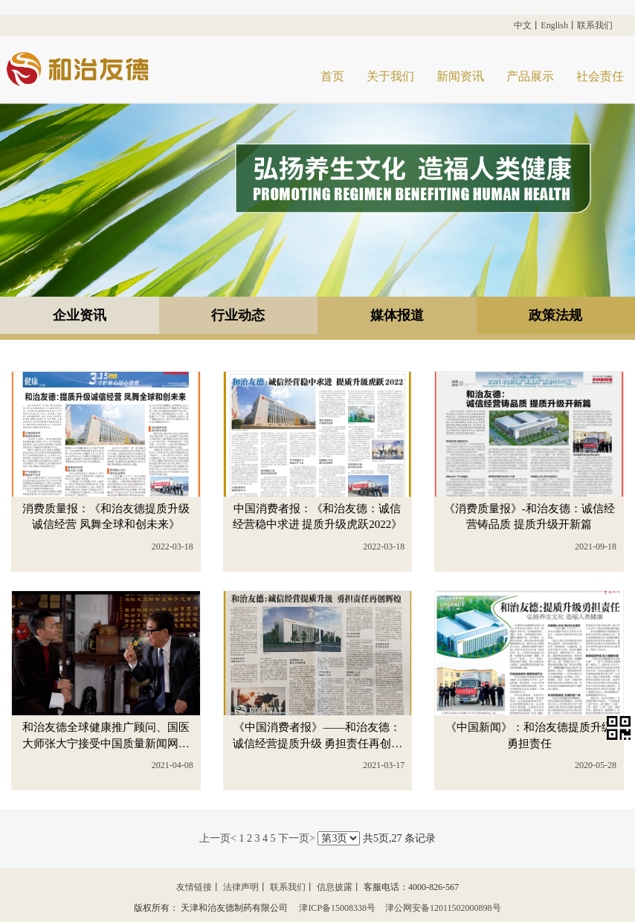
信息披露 (334, 888)
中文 (523, 25)
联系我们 (595, 25)
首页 (332, 76)
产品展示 (530, 76)
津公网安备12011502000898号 (443, 908)
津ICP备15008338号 (338, 908)
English (554, 25)
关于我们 (390, 76)
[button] (621, 729)
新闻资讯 (460, 76)
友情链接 (194, 888)
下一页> (296, 839)
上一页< (217, 839)
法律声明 (241, 888)
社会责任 (600, 76)
